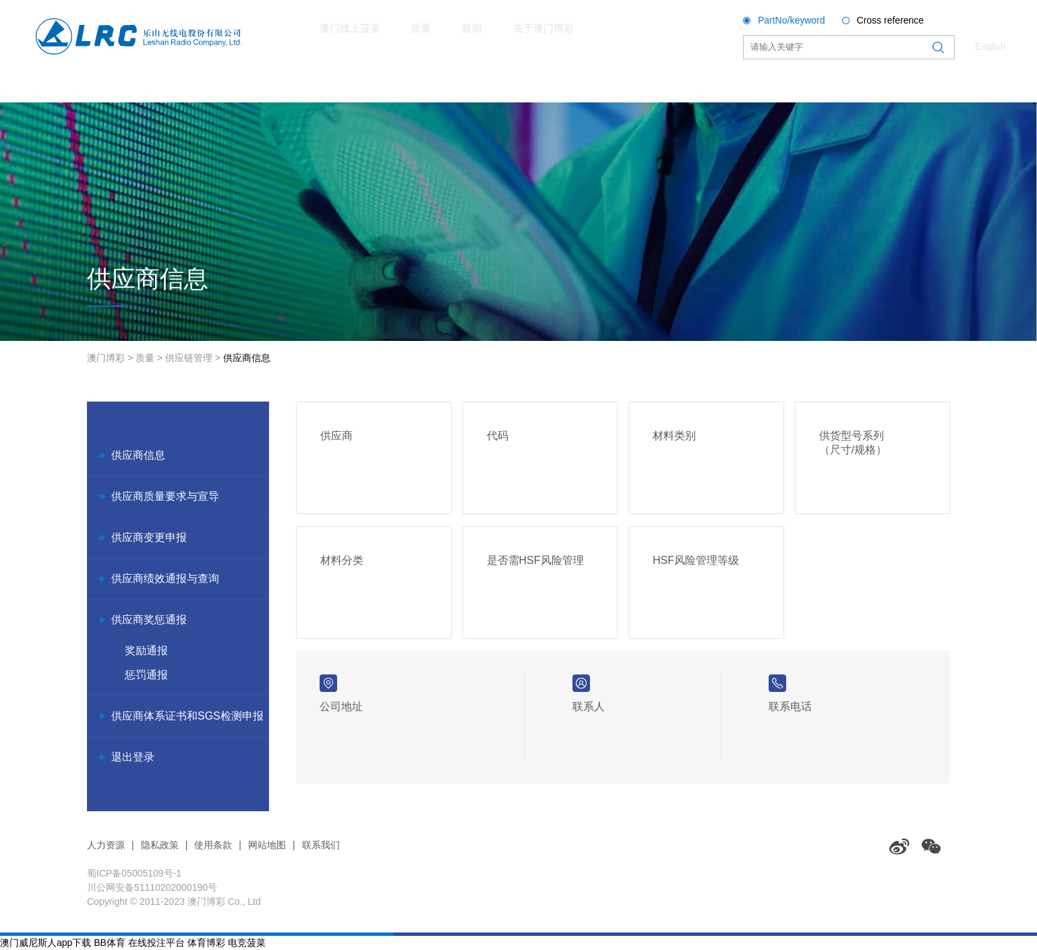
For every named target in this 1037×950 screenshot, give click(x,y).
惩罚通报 (146, 674)
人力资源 (106, 845)
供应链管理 (188, 357)
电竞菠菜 (247, 942)
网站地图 (267, 845)
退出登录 (132, 757)
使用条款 (213, 845)
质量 (489, 90)
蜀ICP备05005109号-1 (134, 873)
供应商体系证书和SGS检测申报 (187, 716)
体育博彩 (206, 942)
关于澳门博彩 (691, 90)
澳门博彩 (106, 357)
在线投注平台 (156, 942)
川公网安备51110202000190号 (152, 887)
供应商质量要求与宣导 (165, 496)
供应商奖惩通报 (149, 619)
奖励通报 (146, 650)
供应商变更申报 (149, 537)
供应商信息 (138, 455)
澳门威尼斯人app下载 (45, 942)
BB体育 (109, 942)
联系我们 (321, 845)
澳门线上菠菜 (374, 90)
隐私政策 (160, 845)
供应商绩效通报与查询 (165, 578)
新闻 (577, 90)
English (990, 46)
